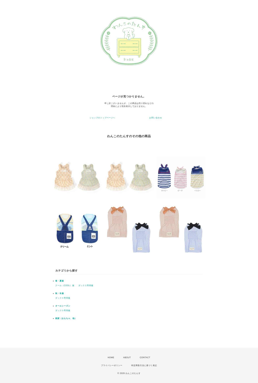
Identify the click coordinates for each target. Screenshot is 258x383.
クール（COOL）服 (64, 285)
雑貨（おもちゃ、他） (66, 318)
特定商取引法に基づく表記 (144, 365)
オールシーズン (62, 306)
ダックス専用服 (85, 285)
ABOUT (127, 357)
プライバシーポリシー (111, 365)
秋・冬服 (59, 293)
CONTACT (145, 357)
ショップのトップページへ (102, 118)
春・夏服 (59, 281)
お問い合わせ (155, 118)
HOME (111, 357)
